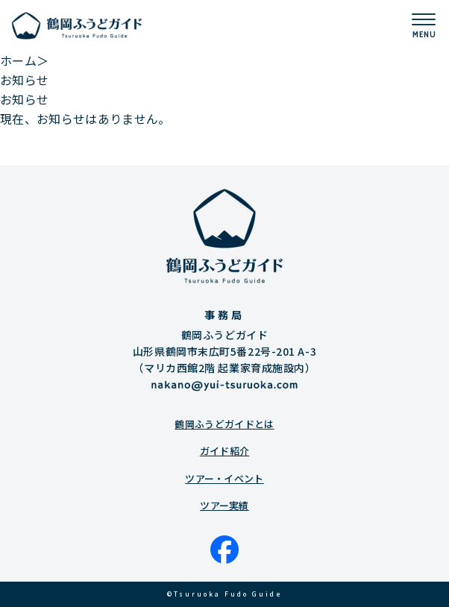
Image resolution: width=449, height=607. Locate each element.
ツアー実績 (224, 505)
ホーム (18, 60)
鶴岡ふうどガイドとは (224, 424)
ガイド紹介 (225, 451)
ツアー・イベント (224, 478)
